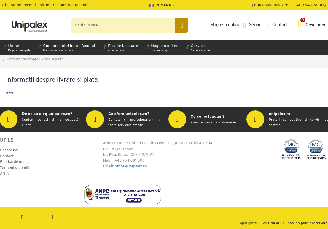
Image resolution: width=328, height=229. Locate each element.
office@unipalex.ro (131, 166)
